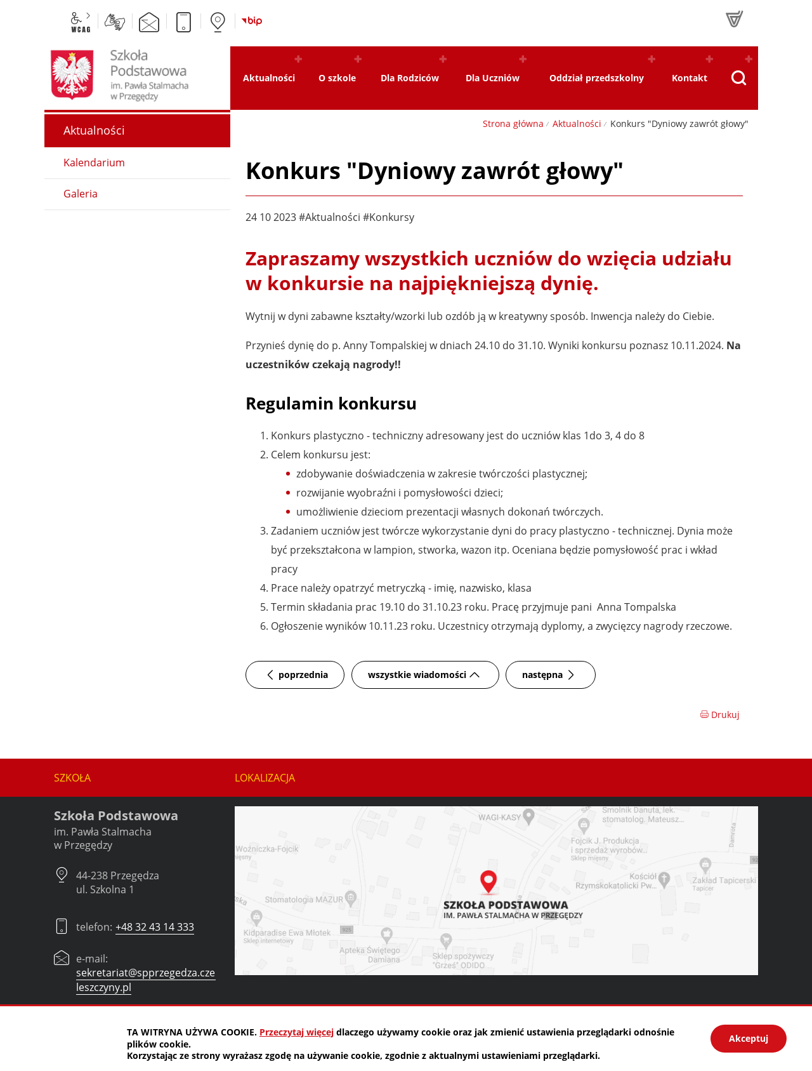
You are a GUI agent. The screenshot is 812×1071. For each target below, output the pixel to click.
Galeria (80, 194)
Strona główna (513, 123)
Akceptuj (748, 1038)
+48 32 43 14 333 (154, 927)
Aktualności (577, 123)
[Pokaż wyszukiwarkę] (738, 78)
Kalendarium (94, 163)
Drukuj (720, 714)
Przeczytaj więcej (296, 1032)
